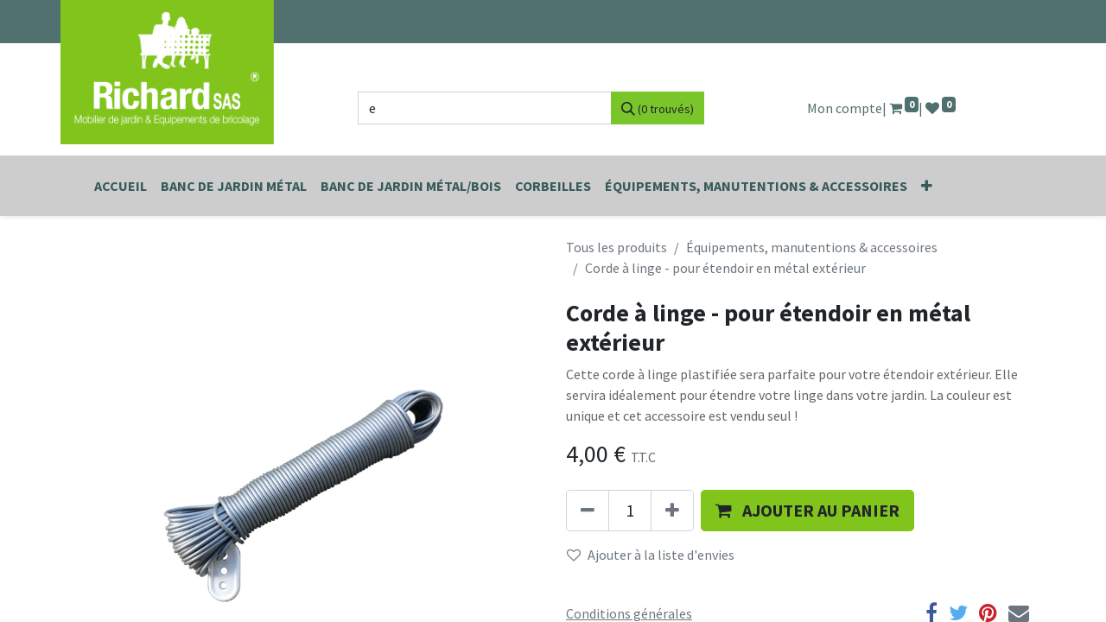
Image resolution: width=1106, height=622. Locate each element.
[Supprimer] (587, 510)
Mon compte (844, 108)
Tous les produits (616, 247)
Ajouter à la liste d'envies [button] (650, 554)
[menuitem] (120, 185)
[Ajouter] (672, 510)
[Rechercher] (657, 108)
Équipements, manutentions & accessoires (812, 247)
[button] (926, 185)
